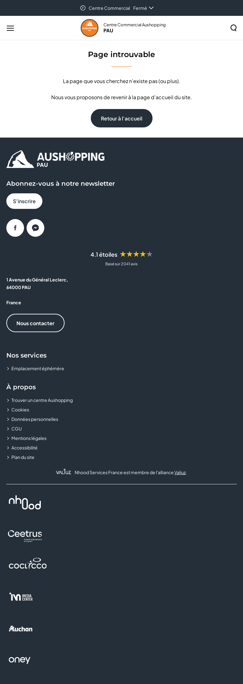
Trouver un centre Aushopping (42, 400)
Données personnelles (34, 419)
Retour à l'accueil (121, 118)
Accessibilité (24, 447)
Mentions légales (29, 438)
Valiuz (180, 472)
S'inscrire (24, 201)
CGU (16, 428)
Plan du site (22, 457)
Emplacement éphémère (37, 368)
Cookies (20, 409)
